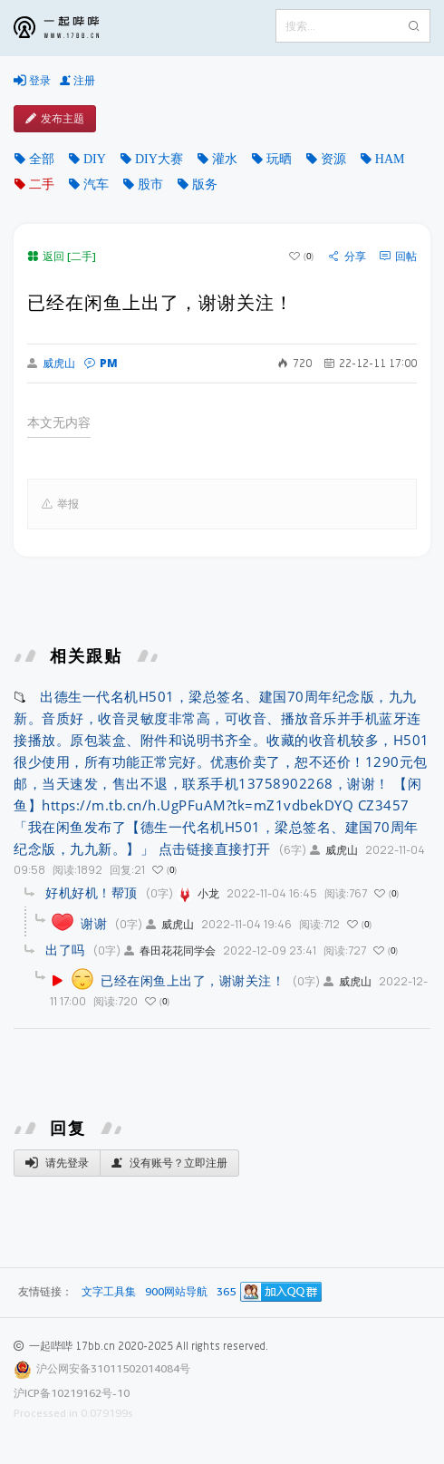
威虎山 (51, 363)
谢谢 (94, 923)
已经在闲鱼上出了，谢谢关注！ (193, 980)
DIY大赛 (159, 158)
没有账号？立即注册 (169, 1163)
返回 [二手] (61, 256)
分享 (347, 256)
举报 (60, 504)
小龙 (198, 893)
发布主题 (54, 118)
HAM (390, 158)
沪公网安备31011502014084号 (113, 1368)
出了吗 (65, 949)
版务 (204, 184)
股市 (150, 184)
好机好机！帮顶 (91, 892)
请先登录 (57, 1163)
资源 (333, 158)
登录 (32, 81)
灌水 (224, 158)
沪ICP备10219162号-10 (72, 1393)
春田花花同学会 (170, 950)
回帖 (398, 256)
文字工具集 (109, 1292)
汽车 (96, 184)
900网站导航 (176, 1292)
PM (101, 363)
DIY (94, 158)
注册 (77, 81)
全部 (41, 158)
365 (226, 1292)
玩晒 (279, 158)
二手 (41, 184)
